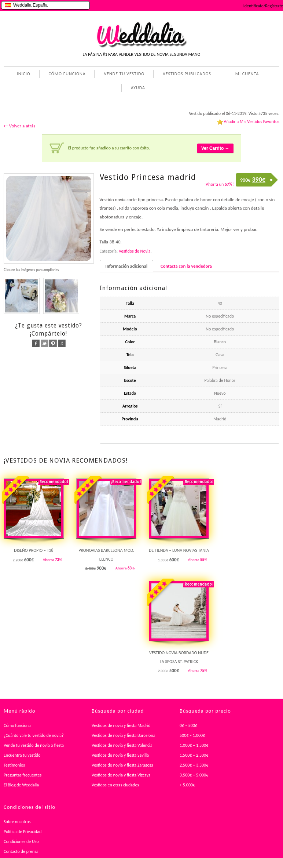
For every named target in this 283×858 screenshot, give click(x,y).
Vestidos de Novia (134, 251)
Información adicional (126, 266)
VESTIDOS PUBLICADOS (185, 74)
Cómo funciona (17, 725)
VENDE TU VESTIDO (124, 73)
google (62, 343)
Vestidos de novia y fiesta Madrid (121, 725)
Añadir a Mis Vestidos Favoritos (251, 121)
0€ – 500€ (188, 725)
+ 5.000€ (187, 785)
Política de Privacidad (22, 831)
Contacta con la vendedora (186, 266)
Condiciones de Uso (21, 841)
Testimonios (14, 765)
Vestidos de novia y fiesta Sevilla (120, 755)
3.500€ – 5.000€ (194, 775)
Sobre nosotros (17, 821)
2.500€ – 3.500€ (194, 765)
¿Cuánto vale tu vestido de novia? (34, 735)
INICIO (23, 73)
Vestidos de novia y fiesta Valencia (122, 745)
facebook (36, 343)
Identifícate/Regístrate (263, 5)
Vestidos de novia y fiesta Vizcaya (121, 775)
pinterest (53, 343)
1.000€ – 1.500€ (194, 745)
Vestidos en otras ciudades (115, 785)
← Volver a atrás (19, 125)
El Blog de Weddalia (21, 785)
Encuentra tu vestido (22, 755)
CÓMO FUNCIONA (67, 73)
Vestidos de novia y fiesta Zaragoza (122, 765)
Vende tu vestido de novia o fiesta (34, 745)
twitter (44, 343)
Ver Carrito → (215, 148)
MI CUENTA (246, 74)
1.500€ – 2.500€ (194, 755)
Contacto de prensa (21, 851)
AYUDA (136, 88)
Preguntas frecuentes (22, 775)
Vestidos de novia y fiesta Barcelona (123, 735)
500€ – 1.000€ (192, 735)
